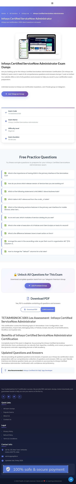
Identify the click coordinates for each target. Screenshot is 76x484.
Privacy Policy (8, 431)
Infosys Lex (25, 13)
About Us (6, 416)
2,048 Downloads (48, 309)
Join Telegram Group (14, 94)
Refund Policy (8, 435)
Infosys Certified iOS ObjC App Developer (37, 370)
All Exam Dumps (9, 409)
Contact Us (7, 420)
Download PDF (30, 309)
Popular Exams (8, 412)
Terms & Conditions (10, 439)
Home (3, 13)
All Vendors (14, 13)
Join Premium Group (37, 286)
